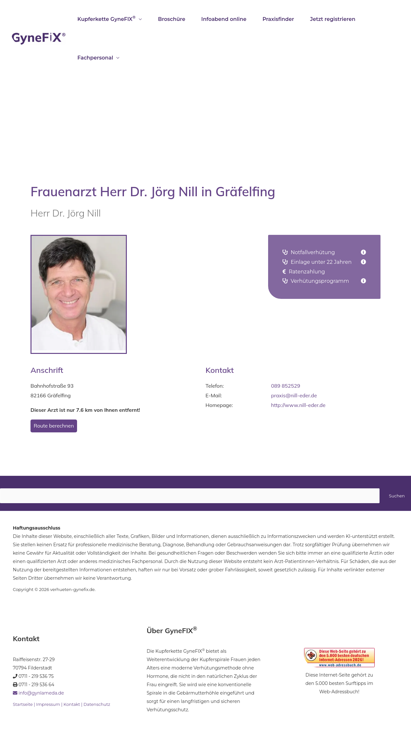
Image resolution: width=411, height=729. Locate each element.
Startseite (23, 704)
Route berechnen (54, 425)
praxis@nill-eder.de (294, 395)
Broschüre (171, 19)
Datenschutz (96, 704)
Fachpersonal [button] (95, 58)
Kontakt (72, 704)
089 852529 (285, 386)
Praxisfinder (278, 19)
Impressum (48, 704)
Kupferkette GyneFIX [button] (106, 18)
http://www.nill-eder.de (298, 405)
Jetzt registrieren (332, 19)
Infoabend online (224, 19)
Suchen (397, 495)
